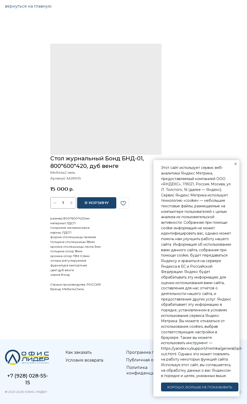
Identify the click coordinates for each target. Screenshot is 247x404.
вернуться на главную (28, 6)
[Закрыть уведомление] (235, 163)
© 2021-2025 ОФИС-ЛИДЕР (25, 392)
